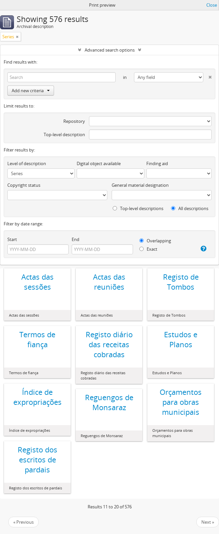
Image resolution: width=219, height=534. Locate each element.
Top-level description (64, 134)
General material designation (140, 185)
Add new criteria (31, 91)
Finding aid (157, 163)
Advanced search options (110, 50)
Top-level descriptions (138, 208)
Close (211, 5)
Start (12, 239)
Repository (74, 121)
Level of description (26, 163)
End (75, 239)
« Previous (23, 522)
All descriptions (189, 208)
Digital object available (99, 163)
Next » (207, 522)
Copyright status (23, 185)
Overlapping (155, 241)
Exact (148, 249)
